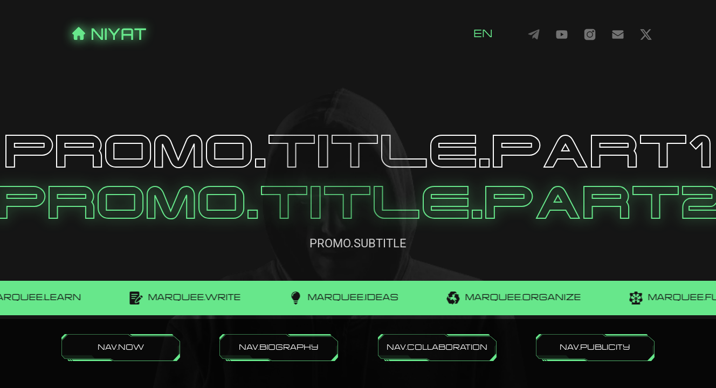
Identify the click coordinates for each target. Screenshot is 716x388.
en (483, 34)
